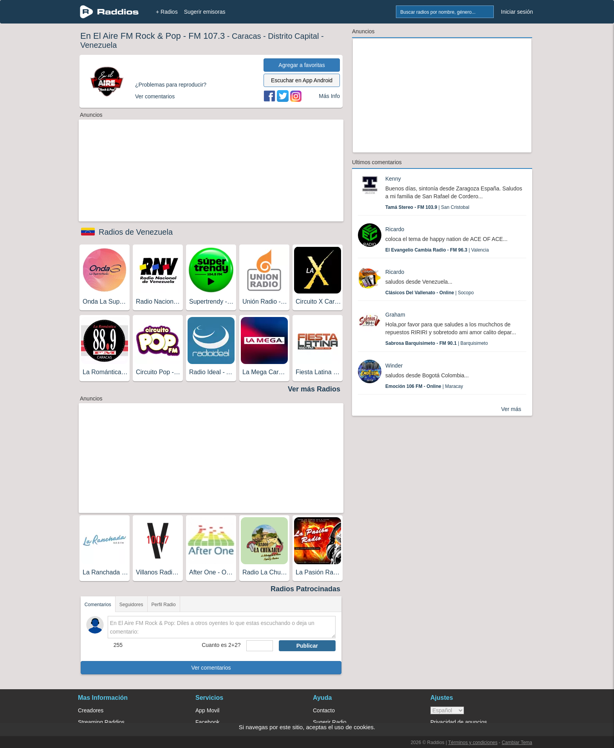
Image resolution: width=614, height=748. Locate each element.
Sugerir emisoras (205, 12)
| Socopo (429, 292)
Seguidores (131, 604)
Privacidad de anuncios (458, 722)
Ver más (511, 409)
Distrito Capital (293, 36)
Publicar (307, 646)
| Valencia (437, 250)
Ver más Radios (314, 389)
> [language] (447, 710)
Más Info (329, 96)
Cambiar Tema (517, 742)
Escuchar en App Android (301, 80)
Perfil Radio (164, 604)
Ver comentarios (211, 668)
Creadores (90, 710)
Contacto (324, 710)
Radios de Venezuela (136, 232)
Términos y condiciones (472, 742)
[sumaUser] (259, 645)
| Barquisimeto (436, 343)
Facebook (207, 722)
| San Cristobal (427, 207)
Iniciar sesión (517, 12)
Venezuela (98, 45)
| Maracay (424, 386)
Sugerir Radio (330, 722)
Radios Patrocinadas (305, 589)
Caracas (246, 36)
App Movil (207, 710)
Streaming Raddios (101, 722)
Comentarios (98, 604)
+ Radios (167, 12)
